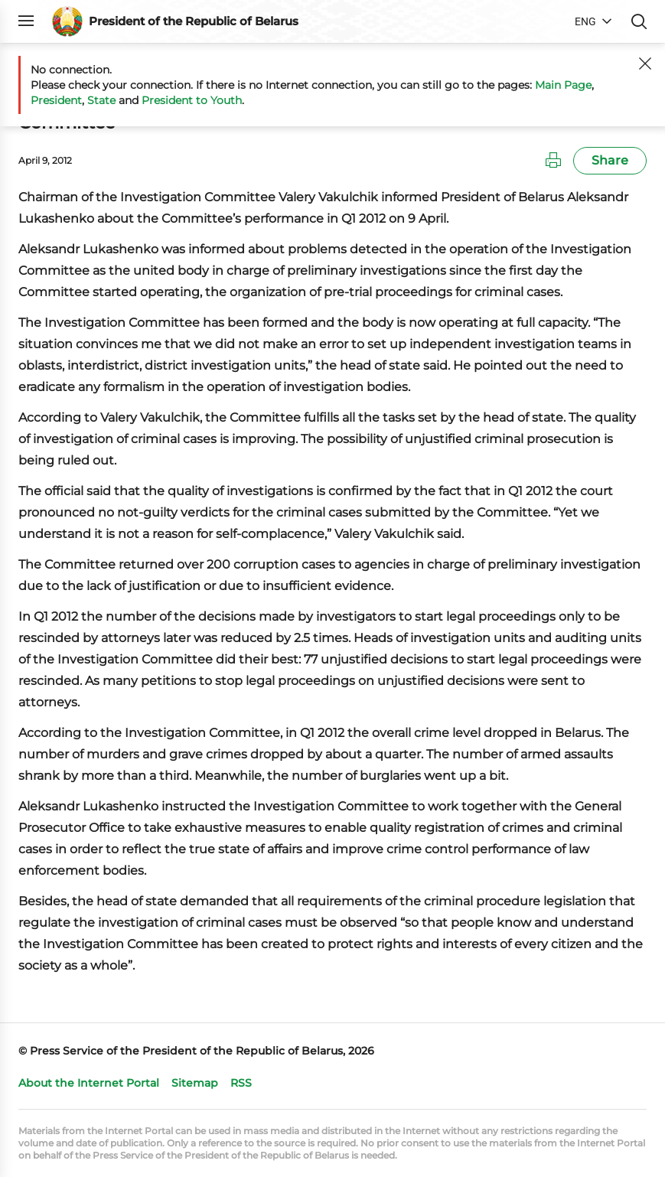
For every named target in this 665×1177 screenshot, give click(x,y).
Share (610, 160)
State (101, 100)
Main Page (563, 85)
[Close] (645, 63)
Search (639, 21)
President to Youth (192, 100)
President (56, 100)
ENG (585, 21)
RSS (241, 1083)
